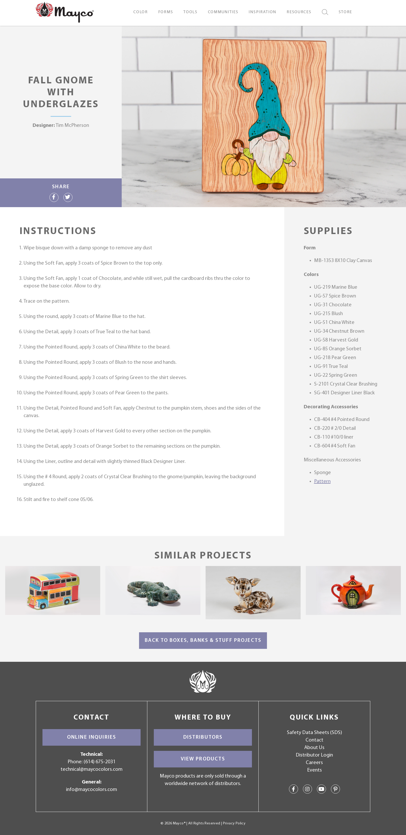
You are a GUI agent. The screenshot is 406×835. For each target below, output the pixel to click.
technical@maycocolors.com (91, 769)
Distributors (203, 737)
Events (314, 770)
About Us (314, 747)
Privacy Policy (234, 823)
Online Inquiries (91, 737)
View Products (203, 759)
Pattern (322, 481)
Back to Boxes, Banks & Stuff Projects (203, 640)
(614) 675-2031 (99, 762)
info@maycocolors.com (91, 789)
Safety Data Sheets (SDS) (314, 732)
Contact (314, 740)
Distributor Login (314, 755)
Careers (314, 762)
